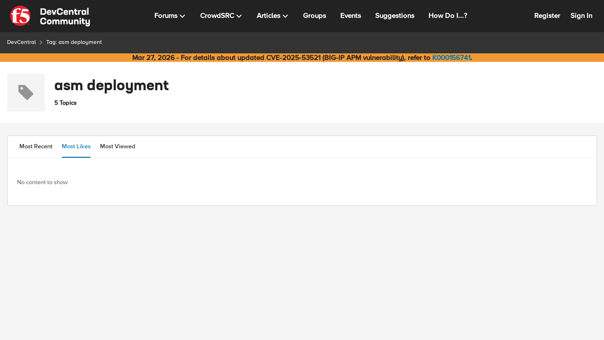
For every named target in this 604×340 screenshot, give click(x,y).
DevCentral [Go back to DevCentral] (21, 42)
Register (547, 15)
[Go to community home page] (50, 16)
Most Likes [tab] (76, 146)
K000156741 (451, 57)
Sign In (581, 15)
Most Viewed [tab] (117, 146)
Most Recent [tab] (35, 146)
